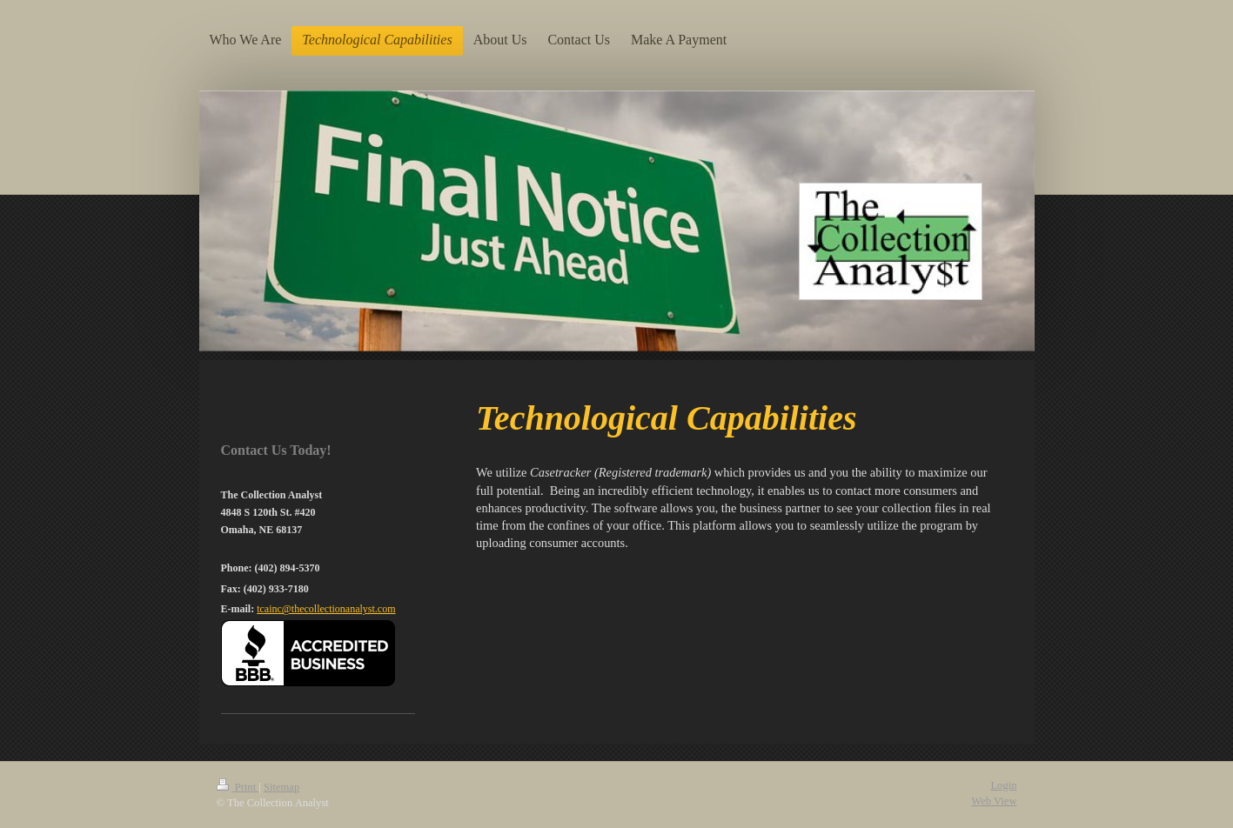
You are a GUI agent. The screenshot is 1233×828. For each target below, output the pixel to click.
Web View (993, 801)
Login (1003, 785)
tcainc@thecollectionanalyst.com (326, 609)
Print (238, 787)
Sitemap (281, 787)
